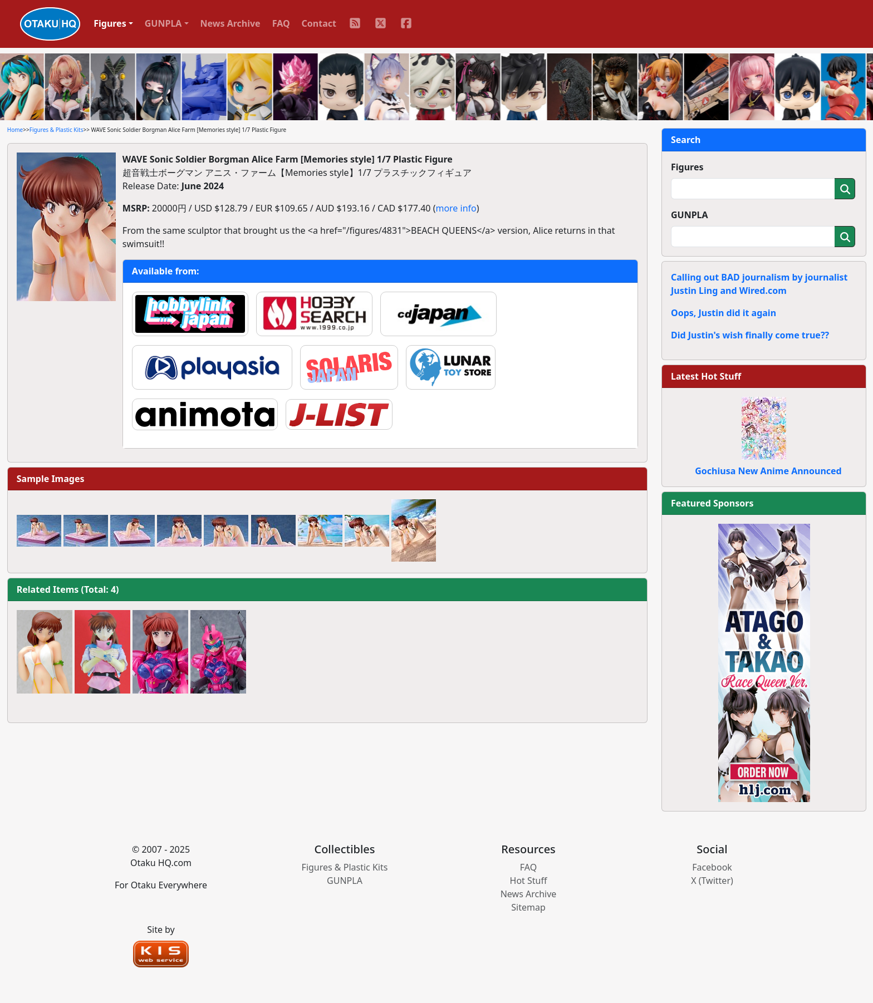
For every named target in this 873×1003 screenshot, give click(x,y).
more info (455, 208)
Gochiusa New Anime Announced (768, 471)
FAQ (281, 23)
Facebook (712, 867)
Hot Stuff (528, 880)
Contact (319, 23)
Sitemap (528, 907)
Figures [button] (110, 23)
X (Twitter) (712, 880)
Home (15, 130)
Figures (687, 167)
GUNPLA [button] (163, 23)
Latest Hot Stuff (706, 376)
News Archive (230, 23)
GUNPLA (689, 215)
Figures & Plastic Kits (57, 130)
